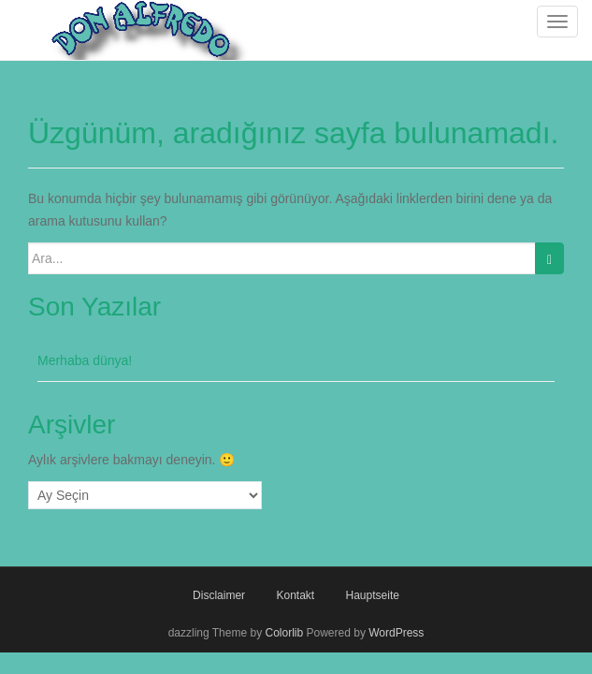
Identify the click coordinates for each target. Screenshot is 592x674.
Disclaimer (219, 595)
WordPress (396, 632)
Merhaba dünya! (84, 360)
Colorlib (284, 632)
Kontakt (295, 595)
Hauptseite (372, 595)
